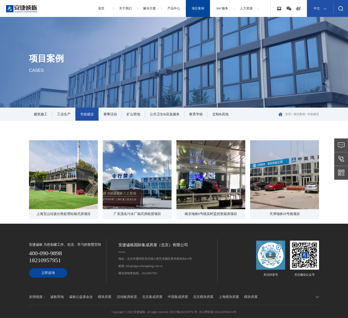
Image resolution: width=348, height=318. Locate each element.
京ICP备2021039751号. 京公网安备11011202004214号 (203, 312)
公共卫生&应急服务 (165, 114)
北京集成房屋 (152, 297)
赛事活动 (110, 114)
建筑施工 (40, 114)
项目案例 (198, 8)
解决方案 (149, 8)
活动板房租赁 (127, 297)
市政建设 (87, 114)
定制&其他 (220, 114)
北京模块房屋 (203, 297)
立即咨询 (48, 273)
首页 (101, 8)
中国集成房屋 (178, 297)
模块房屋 (104, 297)
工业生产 (64, 114)
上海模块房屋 (229, 297)
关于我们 (125, 8)
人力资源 (246, 8)
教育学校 (196, 114)
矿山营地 (133, 114)
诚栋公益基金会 (81, 297)
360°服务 (222, 8)
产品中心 (173, 8)
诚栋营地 (57, 297)
